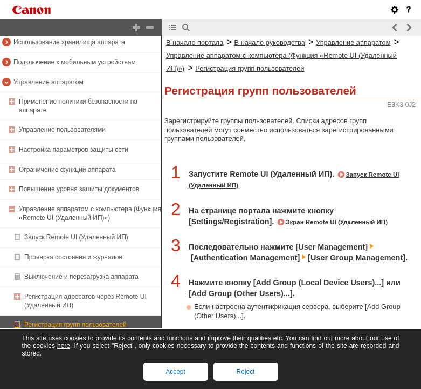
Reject (245, 371)
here (63, 346)
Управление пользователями (62, 129)
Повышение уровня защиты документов (79, 189)
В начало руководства (269, 42)
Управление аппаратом (48, 82)
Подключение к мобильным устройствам (74, 62)
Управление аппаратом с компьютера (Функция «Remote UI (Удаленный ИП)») (90, 213)
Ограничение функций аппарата (67, 169)
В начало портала (194, 42)
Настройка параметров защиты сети (73, 149)
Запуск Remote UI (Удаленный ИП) (76, 237)
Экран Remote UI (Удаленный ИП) (336, 222)
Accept (175, 371)
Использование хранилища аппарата (69, 42)
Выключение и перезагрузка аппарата (81, 276)
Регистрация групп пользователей (75, 324)
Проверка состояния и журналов (73, 257)
